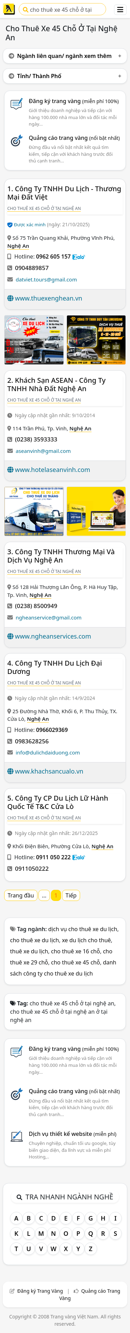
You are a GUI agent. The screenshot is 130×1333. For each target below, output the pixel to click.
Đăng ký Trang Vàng (40, 1291)
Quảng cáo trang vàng (74, 138)
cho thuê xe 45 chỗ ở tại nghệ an (57, 10)
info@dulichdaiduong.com (48, 752)
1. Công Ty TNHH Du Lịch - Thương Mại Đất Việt (64, 193)
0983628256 (32, 741)
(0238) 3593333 (36, 439)
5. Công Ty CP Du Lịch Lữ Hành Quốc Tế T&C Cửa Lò (57, 802)
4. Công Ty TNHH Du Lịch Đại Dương (54, 667)
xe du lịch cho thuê (86, 940)
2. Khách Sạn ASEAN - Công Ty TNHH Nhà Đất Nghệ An (56, 384)
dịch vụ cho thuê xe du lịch (82, 929)
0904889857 (32, 268)
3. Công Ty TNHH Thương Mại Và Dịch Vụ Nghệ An (61, 556)
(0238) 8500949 (36, 606)
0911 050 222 (53, 857)
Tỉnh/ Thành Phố (35, 76)
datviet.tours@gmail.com (46, 279)
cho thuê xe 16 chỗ (75, 951)
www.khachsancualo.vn (49, 771)
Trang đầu (21, 895)
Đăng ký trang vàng (74, 101)
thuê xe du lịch (29, 951)
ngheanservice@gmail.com (48, 617)
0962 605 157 (53, 256)
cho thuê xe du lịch (34, 940)
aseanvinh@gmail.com (43, 450)
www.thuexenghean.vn (48, 298)
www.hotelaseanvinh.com (52, 469)
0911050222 (32, 868)
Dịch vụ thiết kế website (72, 1134)
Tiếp (71, 895)
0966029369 (52, 730)
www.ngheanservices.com (53, 636)
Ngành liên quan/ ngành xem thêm (60, 56)
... (44, 895)
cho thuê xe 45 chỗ (75, 962)
